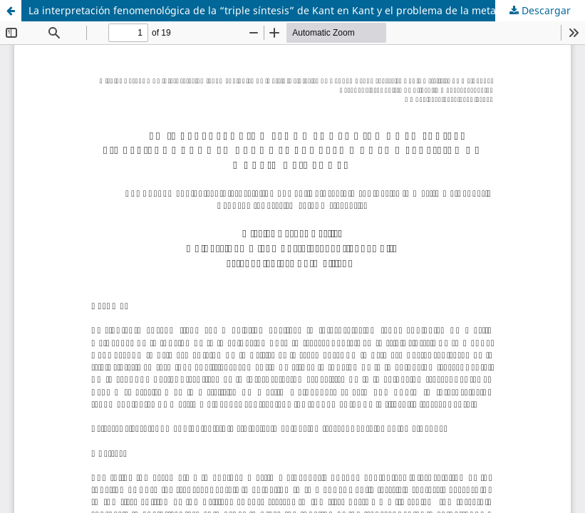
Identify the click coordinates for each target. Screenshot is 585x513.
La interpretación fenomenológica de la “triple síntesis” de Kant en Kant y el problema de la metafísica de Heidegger (307, 10)
